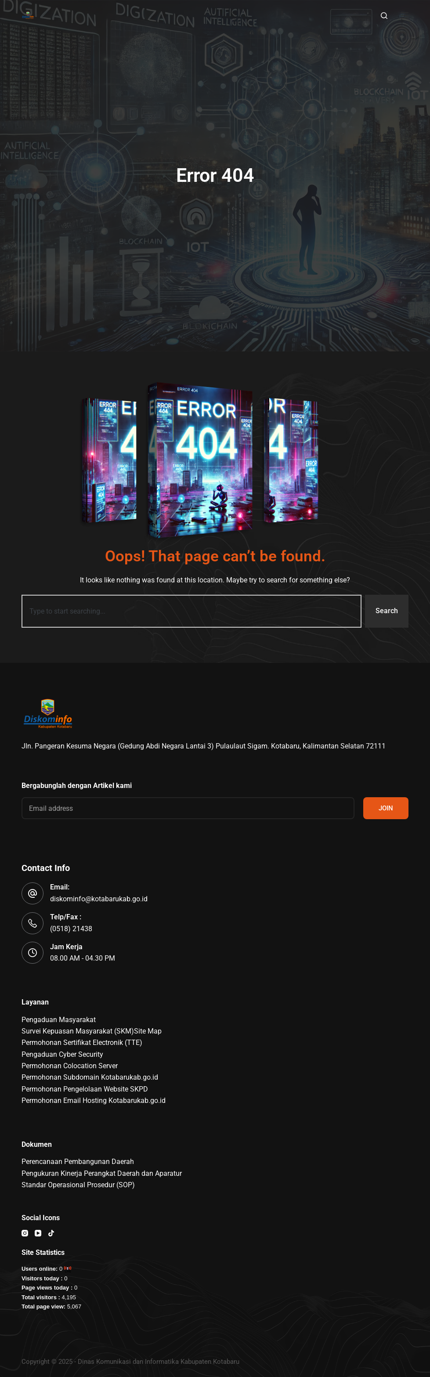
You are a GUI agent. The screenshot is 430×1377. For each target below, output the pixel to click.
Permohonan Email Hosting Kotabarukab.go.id (94, 1100)
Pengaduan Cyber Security (62, 1054)
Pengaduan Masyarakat (59, 1020)
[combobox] (191, 611)
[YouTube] (38, 1233)
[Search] (384, 15)
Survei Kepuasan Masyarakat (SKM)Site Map (92, 1031)
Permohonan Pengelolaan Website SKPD (85, 1089)
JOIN (386, 808)
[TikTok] (51, 1233)
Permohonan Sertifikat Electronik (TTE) (82, 1042)
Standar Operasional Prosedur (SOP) (78, 1185)
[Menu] (404, 15)
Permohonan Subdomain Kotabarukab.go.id (90, 1077)
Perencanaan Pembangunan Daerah (78, 1161)
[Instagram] (25, 1233)
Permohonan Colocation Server (70, 1066)
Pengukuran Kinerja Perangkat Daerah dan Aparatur (102, 1173)
